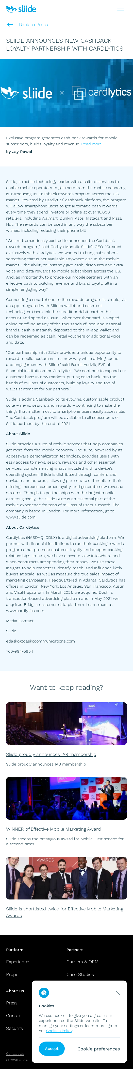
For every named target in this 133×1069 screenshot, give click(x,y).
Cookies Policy (59, 1030)
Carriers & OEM (82, 961)
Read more (91, 144)
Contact (14, 1015)
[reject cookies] (118, 993)
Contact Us (15, 1053)
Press (12, 1002)
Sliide (11, 181)
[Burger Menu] (121, 8)
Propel (13, 974)
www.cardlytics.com (25, 610)
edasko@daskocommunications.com (40, 641)
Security (14, 1028)
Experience (17, 961)
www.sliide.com (21, 517)
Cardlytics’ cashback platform (73, 199)
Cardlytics (15, 537)
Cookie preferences (98, 1048)
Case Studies (80, 974)
